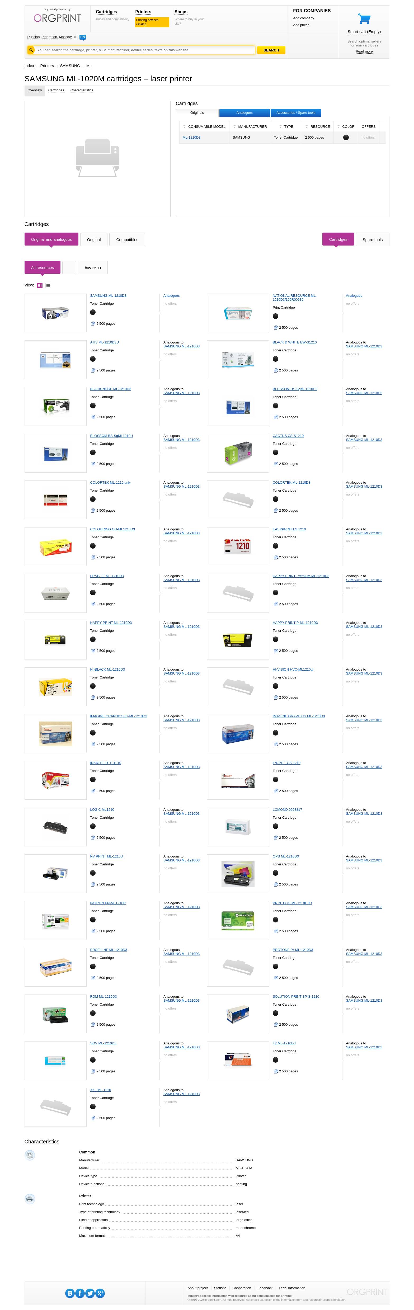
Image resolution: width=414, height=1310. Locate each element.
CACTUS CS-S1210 (288, 436)
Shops (181, 12)
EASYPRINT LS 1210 (289, 529)
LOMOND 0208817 (287, 810)
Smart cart (364, 31)
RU (75, 37)
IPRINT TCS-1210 (286, 763)
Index (29, 65)
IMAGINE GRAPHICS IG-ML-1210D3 (118, 716)
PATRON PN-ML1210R (108, 903)
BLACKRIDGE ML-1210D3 (110, 389)
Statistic (220, 1288)
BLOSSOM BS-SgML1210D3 (295, 389)
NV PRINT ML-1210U (106, 856)
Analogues (171, 296)
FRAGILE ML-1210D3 (107, 576)
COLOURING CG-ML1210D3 (112, 529)
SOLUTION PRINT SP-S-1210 (296, 996)
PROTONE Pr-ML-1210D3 (293, 950)
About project (197, 1288)
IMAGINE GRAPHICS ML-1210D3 (299, 716)
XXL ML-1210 (100, 1090)
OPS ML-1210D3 (286, 856)
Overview (35, 90)
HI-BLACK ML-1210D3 (107, 669)
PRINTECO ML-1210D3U (292, 903)
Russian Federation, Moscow (49, 37)
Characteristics (81, 90)
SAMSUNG (70, 65)
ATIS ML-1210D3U (104, 342)
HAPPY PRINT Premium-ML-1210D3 (301, 576)
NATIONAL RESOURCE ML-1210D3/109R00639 (295, 297)
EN (82, 37)
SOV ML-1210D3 (103, 1043)
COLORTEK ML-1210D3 (291, 482)
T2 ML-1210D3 (284, 1043)
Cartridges (106, 12)
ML (89, 65)
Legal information (292, 1288)
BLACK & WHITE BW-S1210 (295, 342)
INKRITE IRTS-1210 (105, 763)
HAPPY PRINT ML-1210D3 (111, 623)
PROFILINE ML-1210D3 (108, 950)
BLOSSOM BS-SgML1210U (111, 436)
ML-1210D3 (192, 137)
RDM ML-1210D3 (103, 996)
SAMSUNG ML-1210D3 (108, 296)
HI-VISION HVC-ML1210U (293, 669)
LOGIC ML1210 (102, 810)
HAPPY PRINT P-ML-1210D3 (295, 623)
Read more (364, 51)
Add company (303, 18)
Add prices (301, 25)
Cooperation (241, 1288)
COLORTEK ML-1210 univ (110, 482)
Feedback (264, 1288)
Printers (143, 12)
